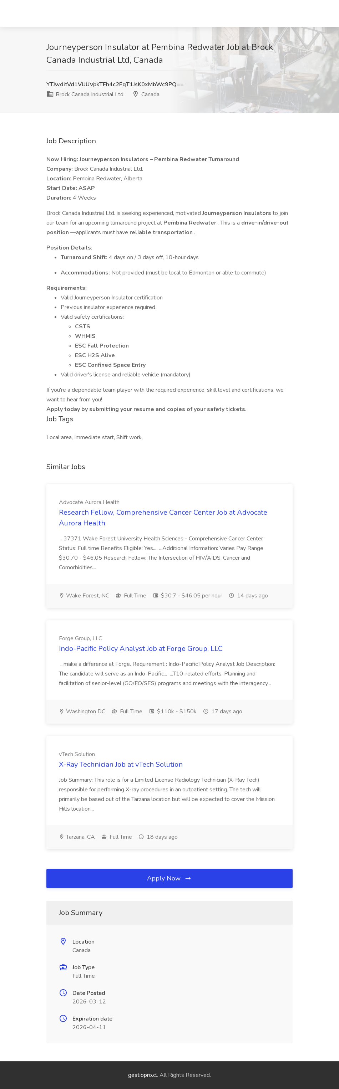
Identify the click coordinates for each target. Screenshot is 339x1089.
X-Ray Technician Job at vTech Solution (121, 764)
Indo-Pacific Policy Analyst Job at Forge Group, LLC (141, 648)
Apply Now (169, 878)
